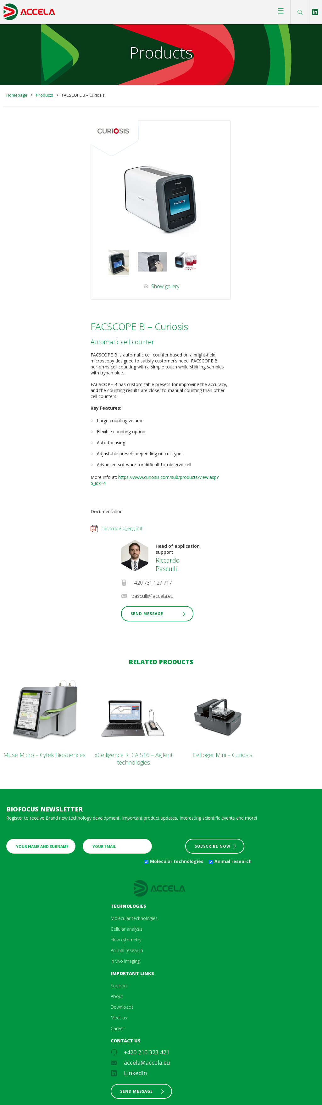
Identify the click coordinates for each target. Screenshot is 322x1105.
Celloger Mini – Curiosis (222, 755)
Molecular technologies (176, 861)
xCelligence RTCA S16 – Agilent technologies (134, 758)
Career (117, 1028)
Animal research (233, 861)
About (117, 996)
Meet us (119, 1018)
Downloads (122, 1007)
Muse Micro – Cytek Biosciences (44, 755)
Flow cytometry (126, 940)
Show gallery (165, 286)
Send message (136, 1091)
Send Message (146, 613)
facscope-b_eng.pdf (122, 528)
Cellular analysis (126, 929)
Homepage (16, 95)
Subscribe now (212, 846)
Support (119, 986)
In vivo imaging (125, 961)
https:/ (124, 477)
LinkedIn (135, 1073)
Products (44, 95)
